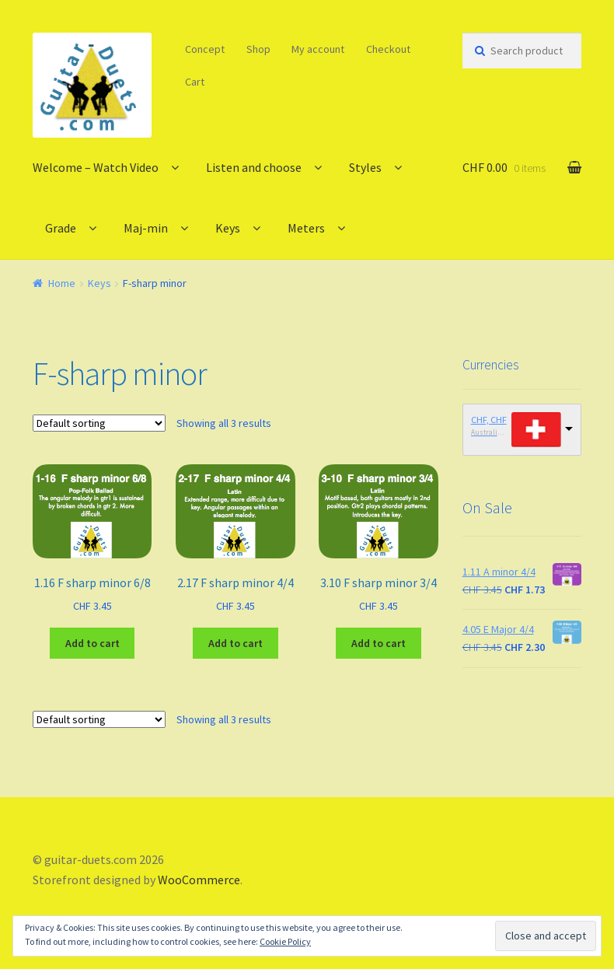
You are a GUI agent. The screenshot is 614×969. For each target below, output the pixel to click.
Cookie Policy (285, 941)
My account (317, 49)
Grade (60, 228)
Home (61, 283)
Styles (365, 167)
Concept (205, 49)
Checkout (388, 49)
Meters (306, 228)
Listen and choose (254, 167)
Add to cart (92, 643)
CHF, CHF (489, 419)
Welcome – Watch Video (96, 167)
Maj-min (146, 228)
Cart (194, 82)
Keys (227, 228)
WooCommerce (199, 879)
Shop (258, 49)
